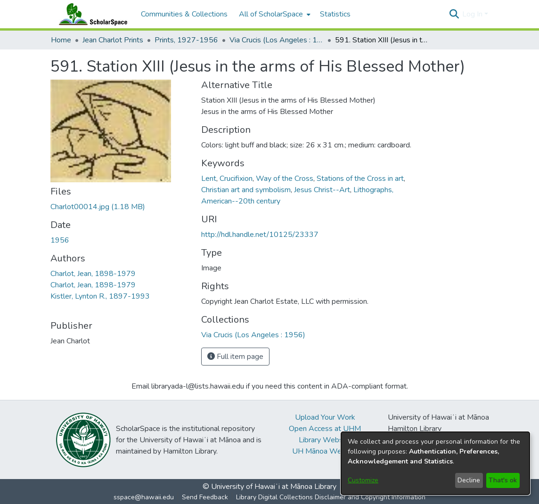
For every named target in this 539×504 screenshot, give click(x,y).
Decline (468, 480)
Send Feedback (205, 497)
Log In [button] (473, 14)
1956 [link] (59, 240)
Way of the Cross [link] (284, 178)
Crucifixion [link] (236, 178)
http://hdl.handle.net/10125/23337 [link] (259, 234)
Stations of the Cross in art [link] (360, 178)
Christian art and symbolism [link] (246, 190)
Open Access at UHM (325, 428)
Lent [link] (208, 178)
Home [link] (61, 40)
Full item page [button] (235, 356)
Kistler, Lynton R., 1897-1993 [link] (100, 296)
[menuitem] (273, 14)
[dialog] (435, 463)
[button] (454, 14)
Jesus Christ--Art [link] (322, 190)
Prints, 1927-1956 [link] (186, 40)
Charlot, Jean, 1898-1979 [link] (93, 273)
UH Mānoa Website (325, 451)
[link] (97, 207)
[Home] (90, 14)
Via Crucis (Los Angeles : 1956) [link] (276, 40)
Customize (363, 480)
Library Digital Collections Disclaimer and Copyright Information (330, 497)
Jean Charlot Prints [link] (112, 40)
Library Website (325, 440)
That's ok (503, 480)
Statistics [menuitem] (335, 14)
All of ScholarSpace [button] (271, 14)
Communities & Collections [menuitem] (184, 14)
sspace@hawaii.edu (144, 497)
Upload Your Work (325, 417)
